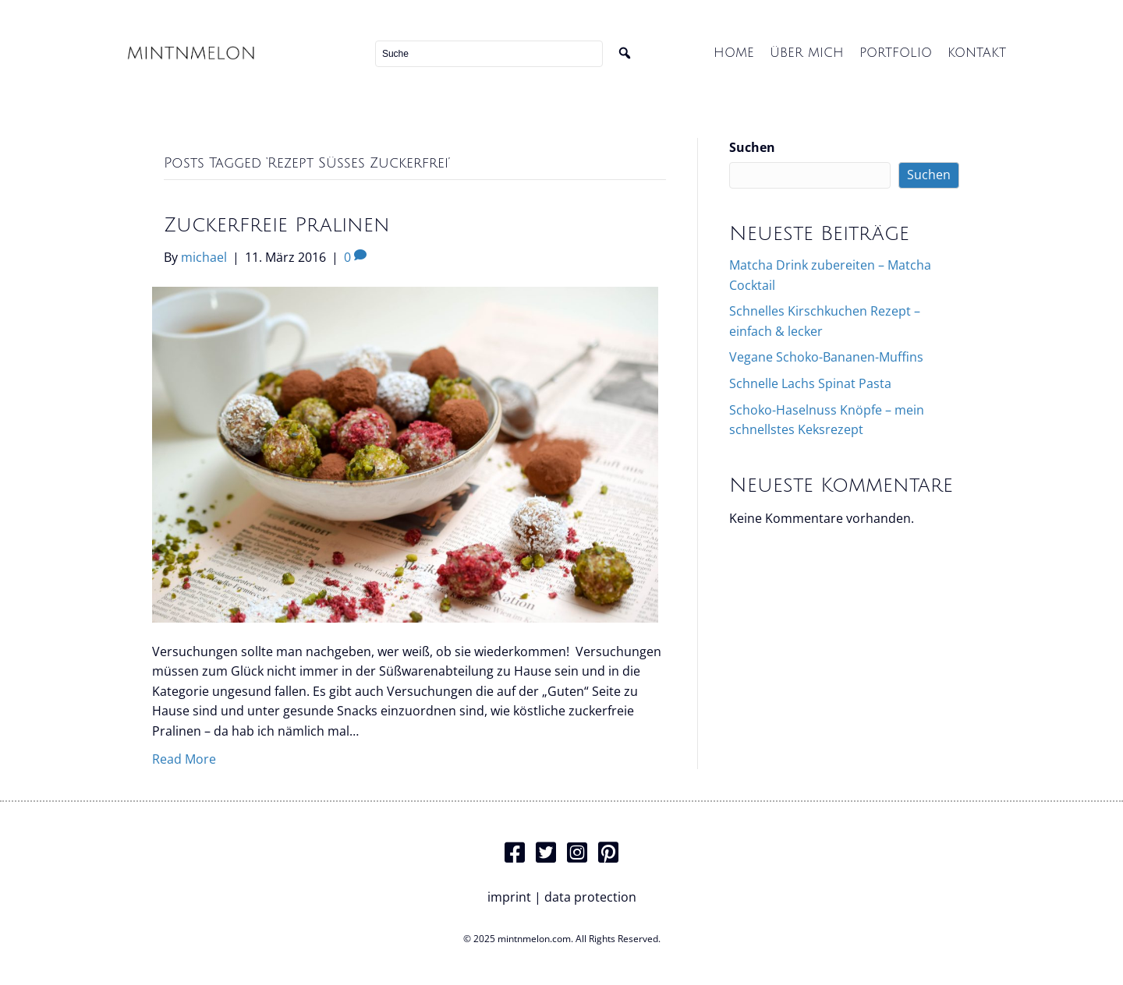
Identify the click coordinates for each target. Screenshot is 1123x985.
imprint (509, 897)
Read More (184, 759)
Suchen (752, 147)
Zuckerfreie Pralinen (277, 225)
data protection (590, 897)
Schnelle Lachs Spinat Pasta (810, 383)
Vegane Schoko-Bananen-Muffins (826, 356)
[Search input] (489, 54)
